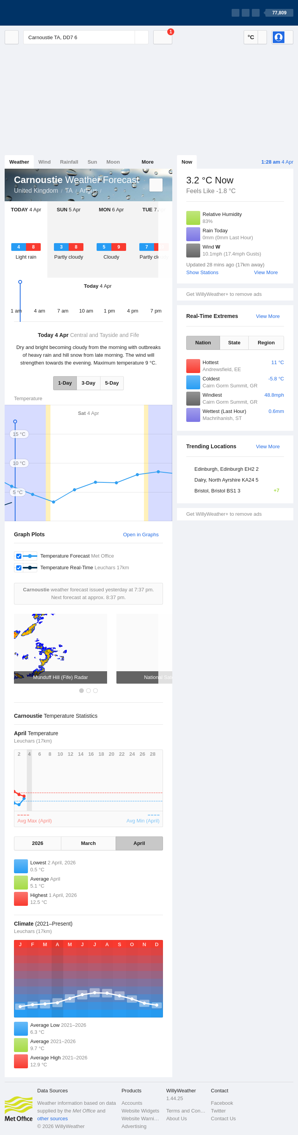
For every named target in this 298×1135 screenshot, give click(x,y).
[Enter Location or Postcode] (86, 37)
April (139, 843)
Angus (88, 190)
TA (69, 190)
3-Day (88, 383)
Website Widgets (140, 1111)
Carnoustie (105, 190)
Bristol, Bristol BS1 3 (239, 490)
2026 (37, 843)
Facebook (222, 1103)
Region (266, 343)
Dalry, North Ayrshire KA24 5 (226, 480)
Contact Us (223, 1118)
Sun (92, 162)
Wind (44, 162)
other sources (52, 1118)
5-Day (112, 383)
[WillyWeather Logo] (41, 13)
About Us (176, 1118)
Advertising (133, 1126)
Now (187, 162)
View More (266, 272)
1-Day (65, 383)
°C (251, 37)
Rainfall (69, 162)
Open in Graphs (141, 534)
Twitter (218, 1111)
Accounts (131, 1103)
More (148, 162)
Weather (19, 162)
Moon (113, 162)
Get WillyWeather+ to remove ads (224, 294)
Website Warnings (141, 1118)
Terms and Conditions (186, 1111)
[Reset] (128, 37)
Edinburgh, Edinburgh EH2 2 (226, 469)
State (234, 343)
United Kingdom (36, 190)
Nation (203, 343)
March (88, 843)
